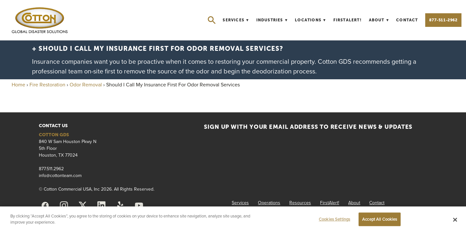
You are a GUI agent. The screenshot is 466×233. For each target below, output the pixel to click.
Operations (269, 202)
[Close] (455, 220)
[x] (82, 205)
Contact (407, 20)
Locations (310, 20)
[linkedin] (101, 205)
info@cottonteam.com (60, 175)
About (379, 20)
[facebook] (45, 205)
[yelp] (120, 205)
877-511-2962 (443, 20)
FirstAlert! (347, 20)
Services (236, 20)
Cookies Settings (334, 219)
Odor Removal (86, 84)
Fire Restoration (47, 84)
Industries (272, 20)
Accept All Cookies (379, 219)
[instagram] (64, 205)
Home (18, 84)
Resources (300, 202)
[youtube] (139, 205)
